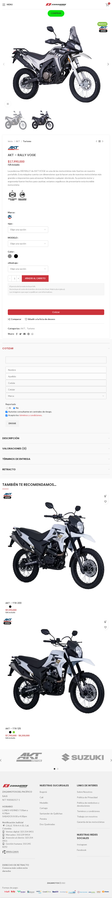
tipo (10, 223)
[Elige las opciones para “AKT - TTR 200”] (105, 496)
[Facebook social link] (16, 334)
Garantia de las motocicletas (91, 822)
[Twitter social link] (20, 334)
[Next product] (102, 141)
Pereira (43, 818)
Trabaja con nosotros (87, 816)
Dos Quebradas (47, 824)
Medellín (44, 802)
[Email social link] (24, 334)
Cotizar (56, 312)
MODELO (12, 237)
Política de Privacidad (87, 797)
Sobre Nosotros (84, 792)
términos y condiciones (30, 415)
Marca (11, 212)
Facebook (81, 850)
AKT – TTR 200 (13, 603)
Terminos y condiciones (88, 811)
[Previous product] (96, 141)
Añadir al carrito (35, 278)
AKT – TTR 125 (13, 728)
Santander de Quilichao (51, 813)
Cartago (44, 808)
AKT (18, 141)
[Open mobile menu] (7, 5)
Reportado (10, 404)
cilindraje (12, 263)
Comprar (56, 13)
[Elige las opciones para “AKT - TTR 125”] (105, 621)
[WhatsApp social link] (32, 334)
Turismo (27, 141)
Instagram (82, 844)
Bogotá (43, 792)
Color (11, 251)
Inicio (10, 141)
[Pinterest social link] (28, 334)
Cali (41, 797)
